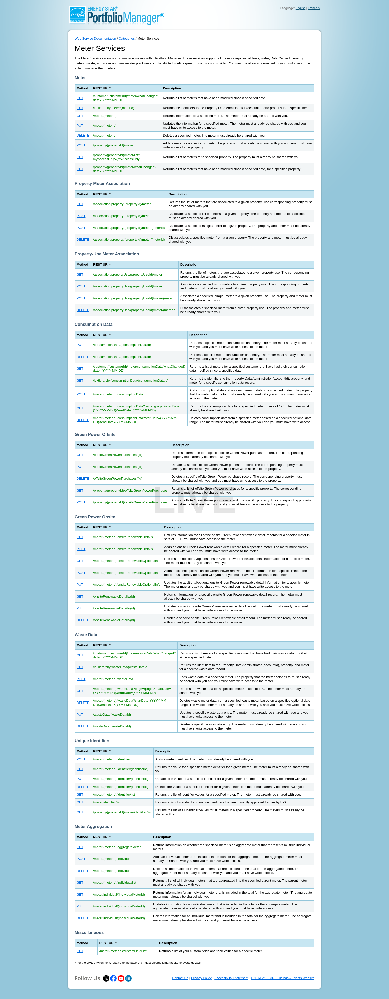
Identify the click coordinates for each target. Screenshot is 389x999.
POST (81, 145)
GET (80, 98)
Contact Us (180, 978)
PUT (80, 125)
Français (314, 8)
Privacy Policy (201, 978)
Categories (127, 38)
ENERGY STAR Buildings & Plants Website (282, 978)
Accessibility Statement (231, 978)
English (300, 8)
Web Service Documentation (95, 38)
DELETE (83, 135)
